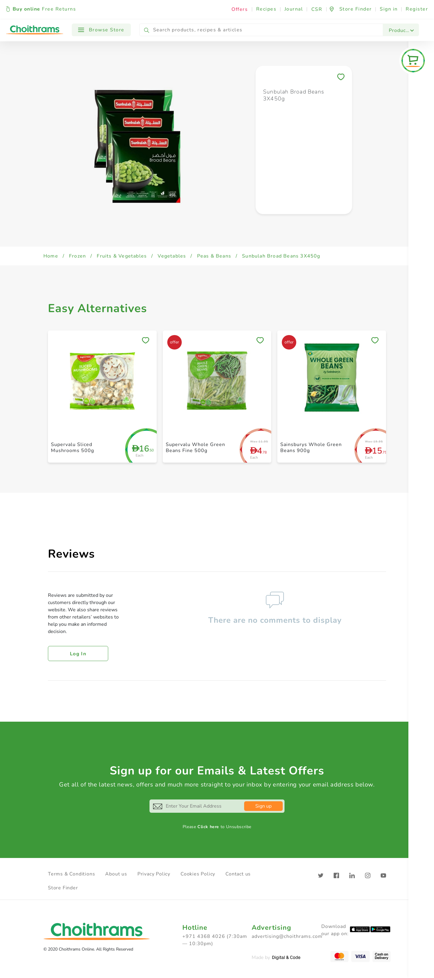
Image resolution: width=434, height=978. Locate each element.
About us (116, 874)
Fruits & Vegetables (122, 256)
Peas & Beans (214, 256)
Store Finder (63, 888)
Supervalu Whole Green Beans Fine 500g (195, 447)
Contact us (238, 874)
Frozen (77, 256)
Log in (78, 653)
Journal (294, 9)
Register (417, 9)
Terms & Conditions (71, 874)
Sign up (263, 806)
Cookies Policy (198, 874)
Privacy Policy (153, 874)
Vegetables (172, 256)
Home (50, 256)
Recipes (266, 9)
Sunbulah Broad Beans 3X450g (281, 256)
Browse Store (101, 30)
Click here (208, 827)
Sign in (389, 9)
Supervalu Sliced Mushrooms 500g (72, 447)
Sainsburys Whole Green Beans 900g (311, 447)
